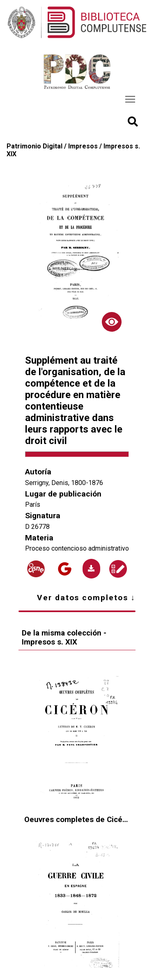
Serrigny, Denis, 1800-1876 (64, 483)
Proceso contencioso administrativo (77, 548)
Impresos (83, 146)
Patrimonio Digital (34, 146)
